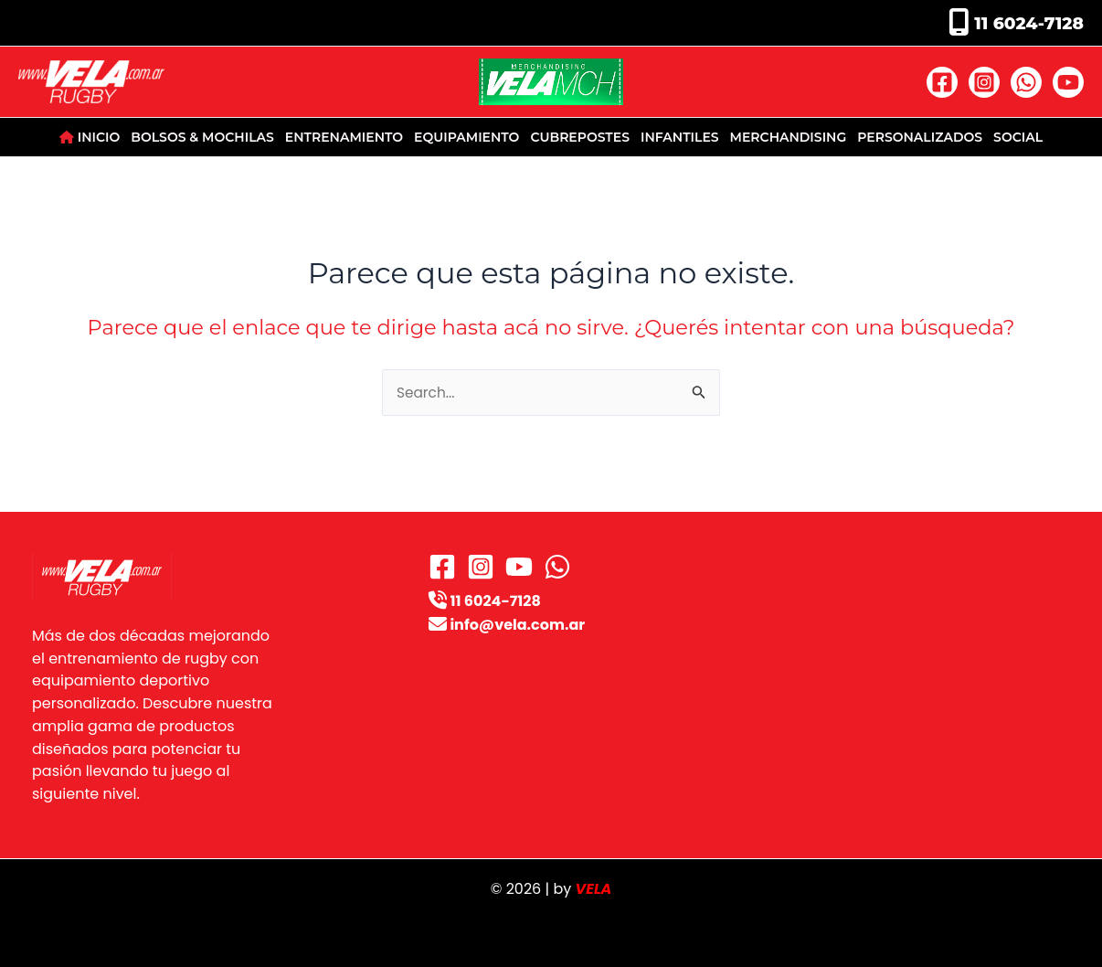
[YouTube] (1068, 82)
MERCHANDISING (788, 137)
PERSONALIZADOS (919, 137)
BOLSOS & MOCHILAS (202, 137)
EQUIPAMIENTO (466, 137)
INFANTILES (680, 137)
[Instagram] (984, 82)
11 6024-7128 (1027, 23)
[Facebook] (942, 82)
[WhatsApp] (1026, 82)
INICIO (89, 137)
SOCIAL (1018, 137)
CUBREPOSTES (580, 137)
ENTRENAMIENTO (344, 137)
